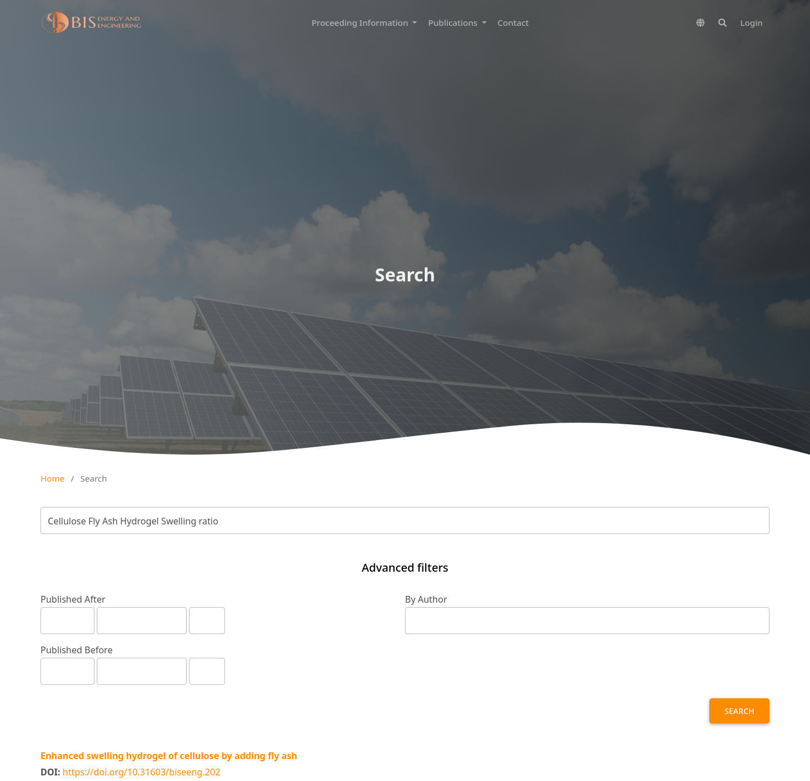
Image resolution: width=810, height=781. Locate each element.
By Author (426, 599)
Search (739, 711)
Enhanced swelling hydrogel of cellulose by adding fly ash (169, 755)
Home (52, 478)
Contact (513, 22)
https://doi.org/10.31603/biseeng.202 (141, 772)
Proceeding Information (361, 22)
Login (751, 22)
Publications (453, 22)
